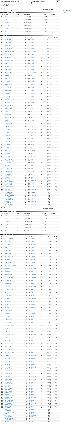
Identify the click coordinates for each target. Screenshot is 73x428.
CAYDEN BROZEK (8, 335)
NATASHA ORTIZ (8, 39)
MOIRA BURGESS (8, 159)
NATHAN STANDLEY (8, 323)
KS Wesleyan (7, 20)
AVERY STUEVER (8, 287)
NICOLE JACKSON (8, 87)
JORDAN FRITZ (8, 145)
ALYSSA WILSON (8, 163)
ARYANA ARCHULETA (9, 55)
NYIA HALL (7, 201)
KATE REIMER (7, 147)
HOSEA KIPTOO (8, 337)
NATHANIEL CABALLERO (9, 314)
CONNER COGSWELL (9, 418)
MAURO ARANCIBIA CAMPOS (10, 265)
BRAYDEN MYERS (8, 313)
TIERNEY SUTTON (8, 91)
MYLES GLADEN (8, 376)
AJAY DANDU (7, 307)
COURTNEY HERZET (9, 204)
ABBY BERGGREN (8, 97)
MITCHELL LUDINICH (9, 397)
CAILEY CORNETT (8, 156)
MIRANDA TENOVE (8, 45)
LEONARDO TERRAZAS (9, 326)
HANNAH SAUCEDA (8, 184)
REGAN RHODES (8, 132)
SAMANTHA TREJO (8, 66)
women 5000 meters (66, 10)
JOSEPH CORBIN (8, 295)
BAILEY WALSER (8, 54)
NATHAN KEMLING (8, 368)
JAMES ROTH (7, 340)
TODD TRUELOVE (8, 404)
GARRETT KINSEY (8, 310)
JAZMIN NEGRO (8, 58)
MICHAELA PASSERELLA (9, 195)
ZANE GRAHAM (8, 392)
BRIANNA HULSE (8, 100)
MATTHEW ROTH (8, 302)
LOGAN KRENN (8, 319)
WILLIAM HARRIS (8, 301)
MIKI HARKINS (7, 139)
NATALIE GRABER (8, 108)
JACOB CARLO (7, 358)
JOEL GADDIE (7, 308)
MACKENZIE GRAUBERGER (10, 105)
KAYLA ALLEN (7, 102)
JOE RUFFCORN (8, 328)
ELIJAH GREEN (8, 262)
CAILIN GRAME (8, 374)
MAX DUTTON (7, 292)
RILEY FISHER (7, 81)
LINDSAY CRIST (8, 75)
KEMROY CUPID (8, 406)
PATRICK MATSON (8, 274)
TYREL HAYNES (8, 385)
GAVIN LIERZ (7, 407)
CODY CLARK (7, 316)
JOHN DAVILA (7, 263)
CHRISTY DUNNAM (8, 180)
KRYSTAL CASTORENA (9, 181)
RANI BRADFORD (8, 193)
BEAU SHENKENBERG (9, 373)
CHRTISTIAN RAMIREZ (9, 362)
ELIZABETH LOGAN (8, 135)
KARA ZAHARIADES (8, 88)
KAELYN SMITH (8, 70)
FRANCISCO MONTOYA (9, 371)
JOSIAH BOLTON (8, 280)
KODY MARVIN (7, 421)
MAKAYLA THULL (8, 166)
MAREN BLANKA (8, 142)
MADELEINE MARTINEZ (9, 117)
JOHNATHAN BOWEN (9, 238)
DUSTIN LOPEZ (8, 329)
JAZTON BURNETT (8, 416)
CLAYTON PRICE (8, 250)
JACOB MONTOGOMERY (9, 395)
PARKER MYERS (8, 365)
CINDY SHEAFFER (8, 129)
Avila (5, 23)
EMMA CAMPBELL (8, 120)
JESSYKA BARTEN (8, 109)
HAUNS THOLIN (8, 350)
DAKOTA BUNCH (8, 133)
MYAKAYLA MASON (8, 171)
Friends (6, 16)
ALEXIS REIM (7, 144)
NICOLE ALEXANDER (9, 186)
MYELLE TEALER (8, 410)
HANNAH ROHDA (8, 79)
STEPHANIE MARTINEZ (9, 51)
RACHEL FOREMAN (8, 141)
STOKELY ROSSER (8, 304)
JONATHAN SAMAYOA (9, 332)
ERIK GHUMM (7, 347)
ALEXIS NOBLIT (8, 174)
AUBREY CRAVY (8, 94)
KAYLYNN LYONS (8, 178)
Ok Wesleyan (33, 169)
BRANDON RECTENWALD (10, 334)
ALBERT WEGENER (8, 367)
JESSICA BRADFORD (9, 169)
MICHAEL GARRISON (9, 343)
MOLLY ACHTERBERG (9, 151)
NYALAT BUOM (7, 177)
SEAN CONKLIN (8, 317)
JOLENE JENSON (8, 138)
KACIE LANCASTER (8, 124)
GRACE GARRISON (8, 57)
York (5, 26)
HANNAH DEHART (8, 115)
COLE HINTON (7, 286)
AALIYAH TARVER (8, 183)
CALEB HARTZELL (8, 370)
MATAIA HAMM (7, 165)
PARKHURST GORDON (9, 412)
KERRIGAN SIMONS (8, 126)
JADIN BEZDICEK (8, 106)
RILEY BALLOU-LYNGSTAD (10, 325)
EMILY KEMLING (8, 40)
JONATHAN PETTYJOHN (9, 352)
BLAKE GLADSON (8, 388)
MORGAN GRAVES (8, 150)
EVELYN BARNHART (9, 199)
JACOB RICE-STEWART (9, 256)
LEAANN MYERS (8, 93)
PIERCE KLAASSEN (8, 346)
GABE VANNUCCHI (8, 341)
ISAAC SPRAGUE (8, 269)
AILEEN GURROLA (8, 48)
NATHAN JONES (8, 382)
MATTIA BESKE (8, 154)
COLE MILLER (7, 338)
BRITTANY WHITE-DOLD (9, 60)
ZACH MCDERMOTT (8, 403)
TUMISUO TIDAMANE (9, 277)
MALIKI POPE (7, 293)
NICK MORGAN (8, 344)
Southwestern (7, 22)
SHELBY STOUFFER (9, 61)
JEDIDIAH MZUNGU (8, 391)
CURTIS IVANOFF (8, 281)
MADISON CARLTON (9, 136)
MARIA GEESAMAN (8, 64)
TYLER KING (7, 305)
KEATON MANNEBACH (9, 359)
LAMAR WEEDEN (8, 253)
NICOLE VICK (7, 96)
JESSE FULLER (8, 380)
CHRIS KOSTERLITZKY (9, 419)
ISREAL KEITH (7, 389)
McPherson (7, 25)
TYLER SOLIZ (7, 247)
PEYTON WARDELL (8, 298)
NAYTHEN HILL (7, 398)
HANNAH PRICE (8, 76)
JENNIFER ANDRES (8, 198)
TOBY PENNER (8, 349)
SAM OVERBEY (8, 259)
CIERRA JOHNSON (8, 187)
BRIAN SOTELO (8, 355)
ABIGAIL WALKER (8, 190)
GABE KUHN (7, 413)
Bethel (6, 32)
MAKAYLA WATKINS (8, 189)
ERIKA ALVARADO (8, 82)
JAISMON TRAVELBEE (9, 160)
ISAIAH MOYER (8, 296)
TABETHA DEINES (8, 72)
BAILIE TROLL (7, 85)
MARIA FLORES (8, 172)
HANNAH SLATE (8, 114)
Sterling (6, 31)
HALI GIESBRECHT (8, 168)
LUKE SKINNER (8, 248)
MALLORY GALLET (8, 63)
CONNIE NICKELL (8, 153)
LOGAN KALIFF (8, 278)
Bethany (6, 28)
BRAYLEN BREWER (8, 401)
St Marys (6, 17)
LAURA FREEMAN (8, 175)
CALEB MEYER (7, 361)
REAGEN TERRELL (8, 379)
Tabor (6, 19)
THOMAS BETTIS (8, 356)
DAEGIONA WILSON (8, 78)
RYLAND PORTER (8, 290)
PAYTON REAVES (8, 90)
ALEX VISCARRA (8, 322)
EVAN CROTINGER (8, 299)
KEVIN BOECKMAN (8, 311)
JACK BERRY (7, 415)
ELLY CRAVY (7, 121)
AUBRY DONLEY (8, 42)
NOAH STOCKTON (8, 394)
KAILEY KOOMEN (8, 118)
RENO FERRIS (7, 331)
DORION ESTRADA (8, 284)
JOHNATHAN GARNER (9, 400)
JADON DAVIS (7, 409)
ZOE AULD (7, 127)
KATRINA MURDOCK (9, 112)
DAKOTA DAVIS (8, 386)
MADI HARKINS (8, 202)
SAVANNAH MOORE (8, 84)
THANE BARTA (7, 320)
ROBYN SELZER (8, 103)
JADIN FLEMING (8, 268)
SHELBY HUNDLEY (8, 69)
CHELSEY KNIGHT (8, 111)
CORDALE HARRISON (9, 289)
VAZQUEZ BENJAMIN (9, 383)
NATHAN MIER (7, 271)
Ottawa (6, 29)
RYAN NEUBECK (8, 364)
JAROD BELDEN (8, 353)
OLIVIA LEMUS (7, 148)
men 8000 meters (65, 12)
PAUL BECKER (7, 241)
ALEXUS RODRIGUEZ (9, 157)
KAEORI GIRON (8, 244)
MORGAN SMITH (8, 73)
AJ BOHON (7, 272)
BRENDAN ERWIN (8, 245)
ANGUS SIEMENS (8, 283)
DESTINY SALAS (8, 162)
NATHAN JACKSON (8, 266)
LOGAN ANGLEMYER (9, 377)
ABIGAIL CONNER (8, 123)
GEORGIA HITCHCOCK (9, 99)
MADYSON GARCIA (8, 130)
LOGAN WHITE (7, 260)
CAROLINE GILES (8, 196)
